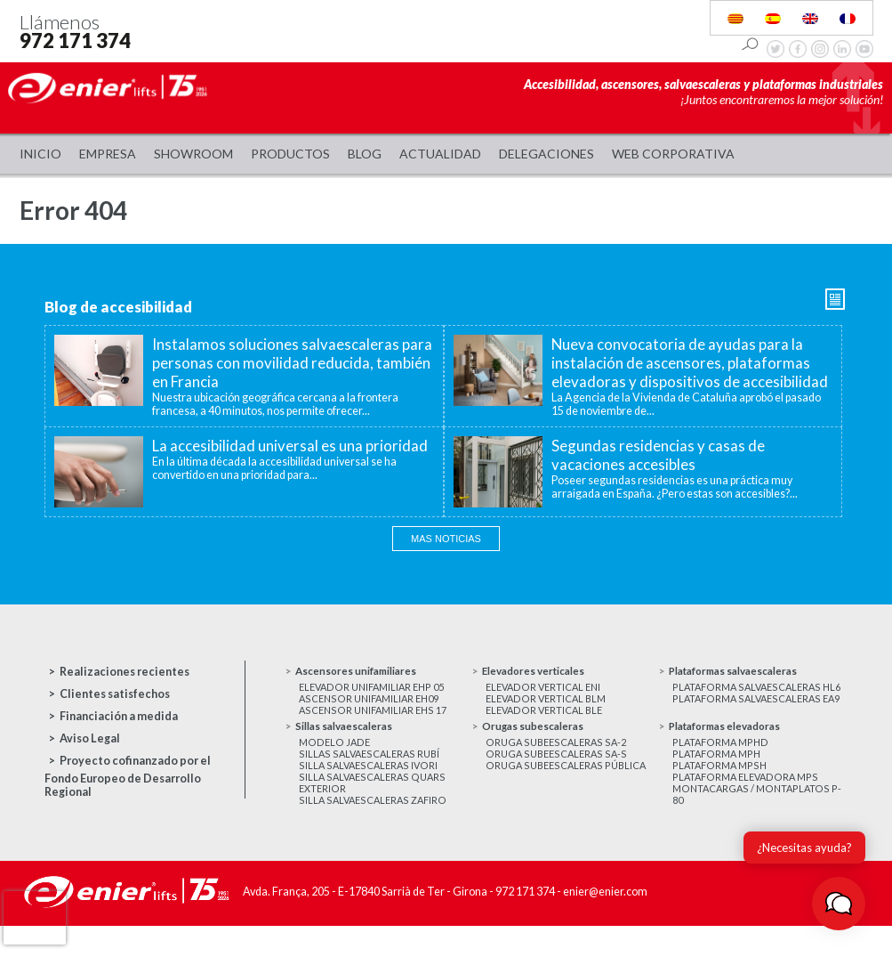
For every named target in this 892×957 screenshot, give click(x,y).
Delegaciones (546, 153)
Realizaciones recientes (124, 671)
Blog (365, 153)
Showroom (193, 153)
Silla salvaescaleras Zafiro (375, 832)
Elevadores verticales (541, 671)
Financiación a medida (119, 716)
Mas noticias (446, 538)
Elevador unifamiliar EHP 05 (376, 689)
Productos (290, 153)
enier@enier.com (605, 924)
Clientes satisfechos (115, 694)
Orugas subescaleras (538, 747)
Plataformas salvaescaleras (743, 671)
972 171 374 (75, 40)
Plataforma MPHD (722, 765)
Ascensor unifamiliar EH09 (373, 703)
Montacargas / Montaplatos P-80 (752, 825)
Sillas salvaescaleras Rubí (371, 778)
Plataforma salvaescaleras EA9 (750, 723)
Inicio (40, 153)
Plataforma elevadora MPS (748, 805)
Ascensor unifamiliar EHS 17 (376, 716)
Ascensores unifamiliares (363, 671)
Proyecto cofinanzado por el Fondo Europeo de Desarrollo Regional (127, 776)
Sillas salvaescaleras (351, 747)
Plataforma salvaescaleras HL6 (750, 696)
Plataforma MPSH (721, 792)
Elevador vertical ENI (546, 689)
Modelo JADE (334, 765)
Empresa (107, 153)
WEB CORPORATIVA (673, 153)
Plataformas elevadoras (734, 747)
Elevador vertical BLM (549, 703)
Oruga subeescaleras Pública (569, 792)
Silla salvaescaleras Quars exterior (374, 812)
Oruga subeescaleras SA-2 (558, 765)
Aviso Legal (90, 738)
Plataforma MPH (719, 778)
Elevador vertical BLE (547, 716)
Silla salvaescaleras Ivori (370, 792)
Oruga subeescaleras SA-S (558, 778)
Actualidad (440, 153)
